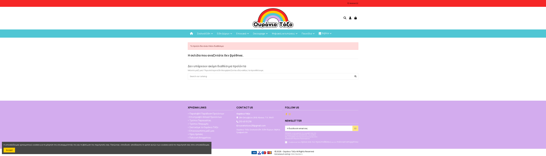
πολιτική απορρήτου (347, 141)
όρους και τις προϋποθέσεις (316, 141)
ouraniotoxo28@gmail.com (252, 125)
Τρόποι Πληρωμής (199, 124)
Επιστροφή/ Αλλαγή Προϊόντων (205, 117)
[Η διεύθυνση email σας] (319, 128)
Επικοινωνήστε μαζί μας (201, 131)
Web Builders (297, 154)
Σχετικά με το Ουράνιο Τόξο (203, 127)
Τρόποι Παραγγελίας (200, 120)
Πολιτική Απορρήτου (200, 137)
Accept (9, 150)
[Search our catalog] (355, 76)
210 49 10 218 (245, 121)
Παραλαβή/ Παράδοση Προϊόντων (206, 113)
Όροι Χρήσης (196, 134)
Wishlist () (352, 3)
